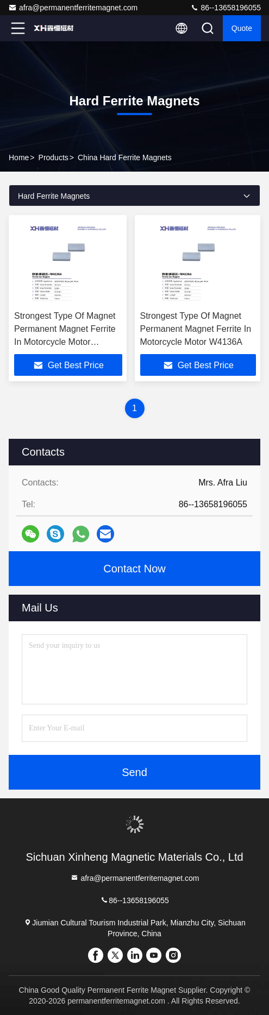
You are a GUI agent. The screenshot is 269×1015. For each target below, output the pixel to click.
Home (19, 157)
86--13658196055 (225, 7)
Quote (242, 28)
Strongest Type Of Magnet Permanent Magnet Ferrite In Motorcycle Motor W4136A (196, 328)
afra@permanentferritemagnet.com (72, 7)
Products (53, 157)
